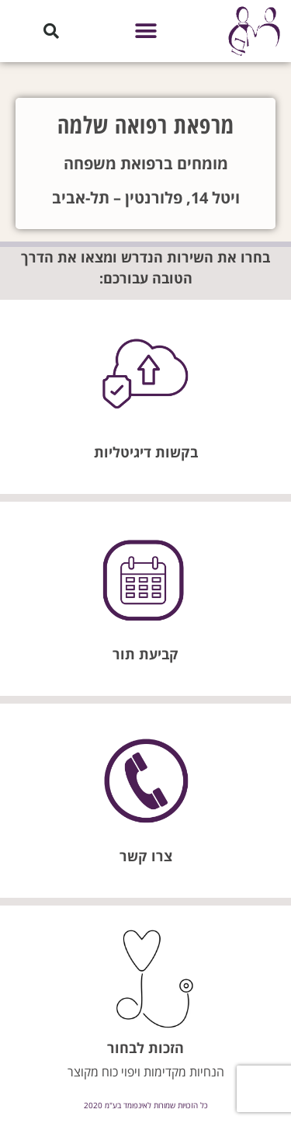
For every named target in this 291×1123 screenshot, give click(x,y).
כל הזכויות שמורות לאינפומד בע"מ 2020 (146, 1105)
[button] (145, 31)
